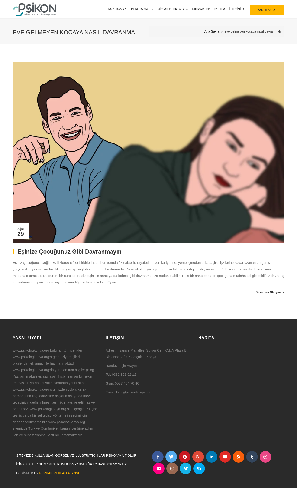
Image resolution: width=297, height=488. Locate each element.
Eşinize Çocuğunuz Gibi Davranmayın (69, 251)
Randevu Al (267, 10)
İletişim (236, 9)
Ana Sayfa (117, 9)
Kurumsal (141, 9)
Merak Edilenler (208, 9)
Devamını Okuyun (268, 292)
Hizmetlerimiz (172, 9)
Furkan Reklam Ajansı (59, 473)
